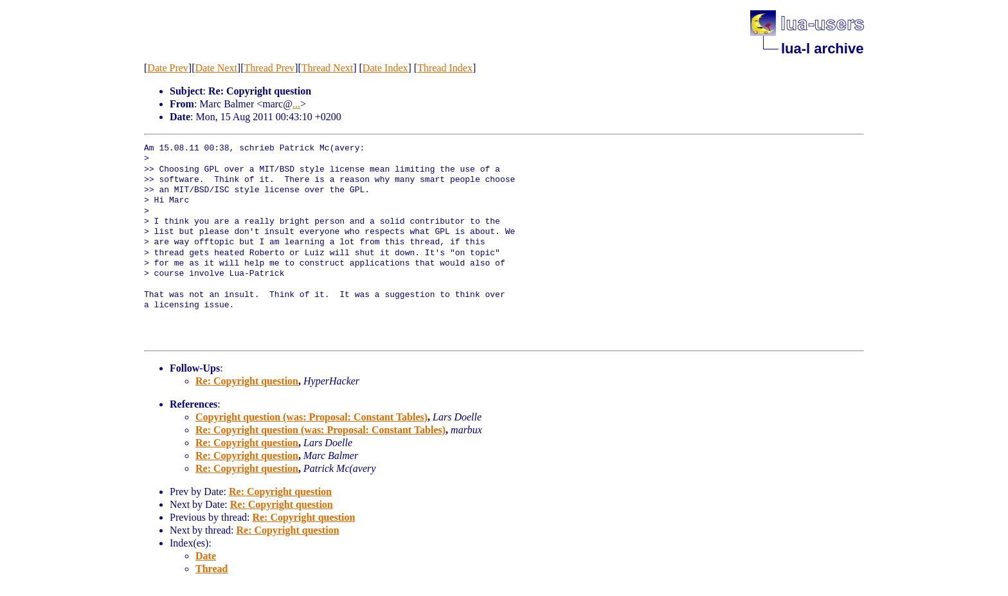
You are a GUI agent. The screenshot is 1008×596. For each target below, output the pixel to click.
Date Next (216, 67)
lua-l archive (822, 49)
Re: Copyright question (246, 380)
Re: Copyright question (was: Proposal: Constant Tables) (320, 429)
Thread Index (445, 67)
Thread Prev (269, 67)
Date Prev (167, 67)
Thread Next (327, 67)
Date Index (385, 67)
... (296, 103)
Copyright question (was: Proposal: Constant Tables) (311, 416)
